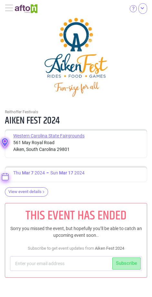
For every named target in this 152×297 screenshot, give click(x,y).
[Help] (133, 8)
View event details (26, 191)
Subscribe (126, 263)
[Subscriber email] (62, 263)
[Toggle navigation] (10, 8)
